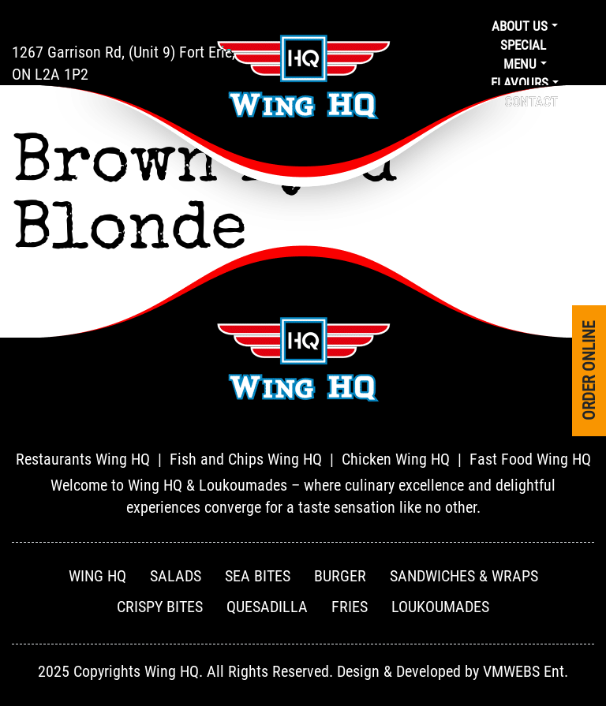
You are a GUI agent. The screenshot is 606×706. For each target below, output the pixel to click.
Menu (520, 64)
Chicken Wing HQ (396, 459)
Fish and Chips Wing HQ (246, 459)
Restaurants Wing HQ (83, 459)
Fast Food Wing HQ (530, 459)
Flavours (519, 83)
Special (523, 45)
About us (520, 26)
